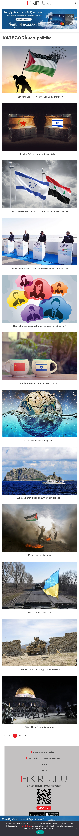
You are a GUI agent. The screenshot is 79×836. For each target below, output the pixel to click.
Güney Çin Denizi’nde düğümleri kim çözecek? (39, 498)
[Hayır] (76, 828)
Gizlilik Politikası (26, 826)
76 (20, 736)
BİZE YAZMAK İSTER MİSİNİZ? (44, 752)
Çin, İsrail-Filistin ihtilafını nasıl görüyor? (39, 383)
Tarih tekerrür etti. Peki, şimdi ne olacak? (39, 670)
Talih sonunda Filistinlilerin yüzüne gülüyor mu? (39, 97)
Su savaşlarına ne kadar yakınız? (39, 440)
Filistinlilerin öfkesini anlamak (39, 727)
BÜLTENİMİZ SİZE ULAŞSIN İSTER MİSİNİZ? (44, 758)
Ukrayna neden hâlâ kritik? (39, 612)
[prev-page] (4, 736)
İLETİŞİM (44, 765)
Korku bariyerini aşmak (39, 555)
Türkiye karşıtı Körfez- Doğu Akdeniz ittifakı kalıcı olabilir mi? (40, 269)
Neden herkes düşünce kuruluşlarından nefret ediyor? (39, 326)
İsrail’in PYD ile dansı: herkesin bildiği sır (39, 154)
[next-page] (26, 736)
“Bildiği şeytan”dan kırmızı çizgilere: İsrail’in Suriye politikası (39, 211)
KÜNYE (44, 771)
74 (10, 736)
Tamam (40, 832)
